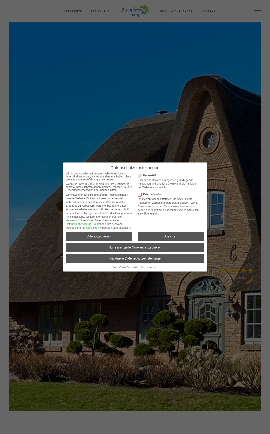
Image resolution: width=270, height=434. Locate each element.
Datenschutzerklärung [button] (136, 267)
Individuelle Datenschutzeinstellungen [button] (135, 258)
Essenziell (148, 175)
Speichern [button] (171, 236)
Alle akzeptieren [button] (99, 236)
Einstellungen (91, 227)
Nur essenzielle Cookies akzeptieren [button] (134, 247)
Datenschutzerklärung (78, 224)
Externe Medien (152, 194)
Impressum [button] (152, 267)
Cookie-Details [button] (119, 267)
